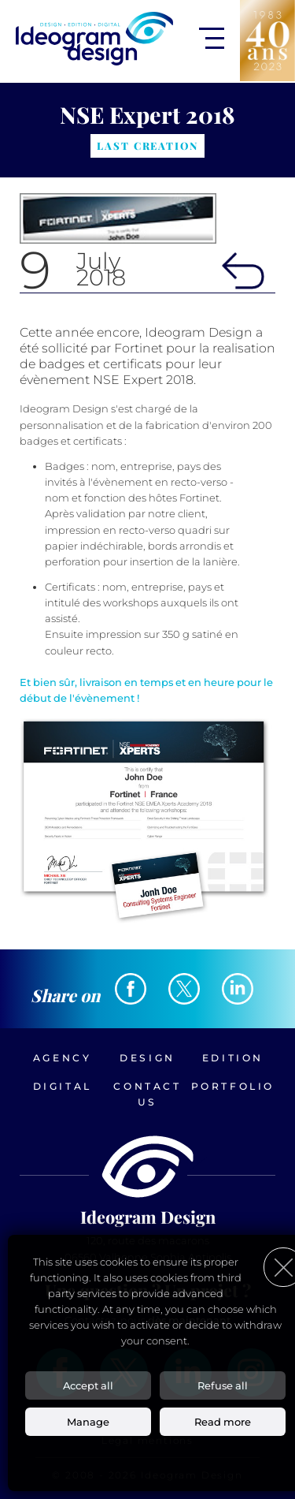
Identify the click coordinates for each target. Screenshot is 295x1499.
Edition (233, 1058)
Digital (62, 1086)
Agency (62, 1058)
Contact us (147, 1094)
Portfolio (233, 1086)
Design (147, 1058)
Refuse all (222, 1385)
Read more (222, 1421)
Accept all (88, 1385)
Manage (88, 1421)
